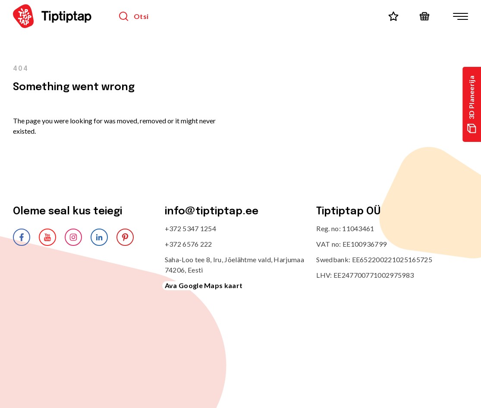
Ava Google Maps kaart (204, 285)
